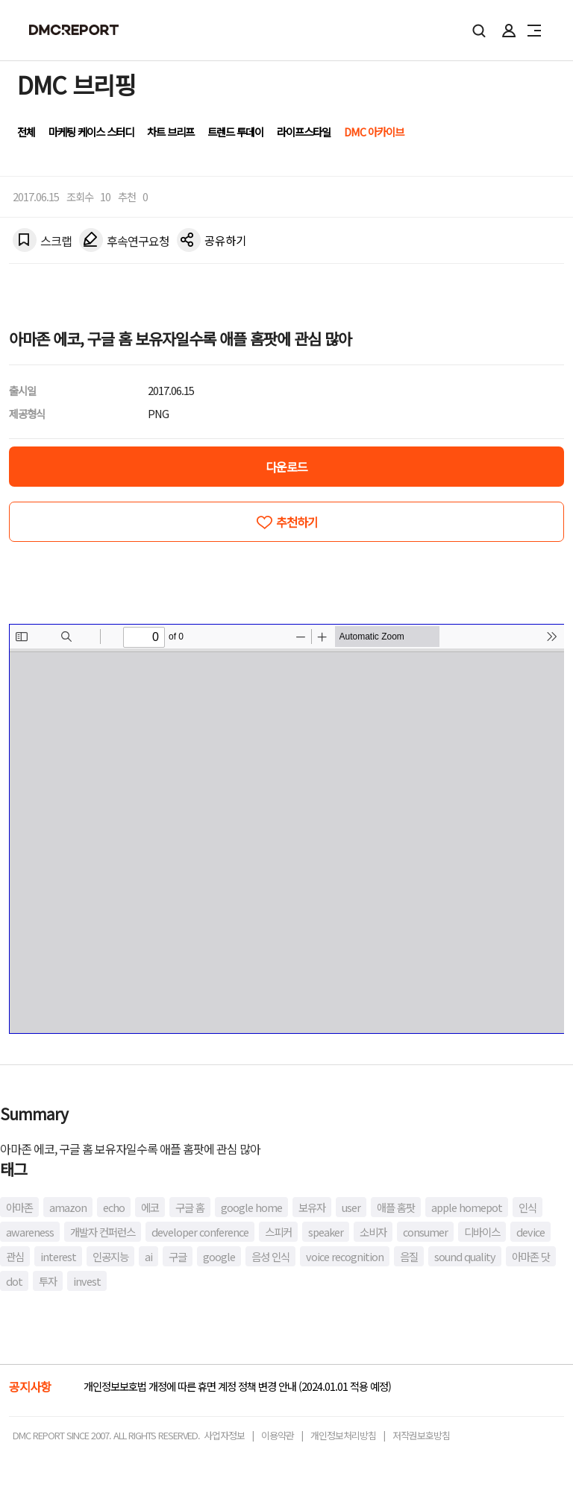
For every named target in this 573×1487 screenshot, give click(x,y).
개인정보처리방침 (343, 1435)
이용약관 (277, 1435)
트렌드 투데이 (235, 131)
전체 (26, 131)
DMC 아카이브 (374, 131)
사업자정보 (224, 1435)
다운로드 (286, 467)
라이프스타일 (304, 131)
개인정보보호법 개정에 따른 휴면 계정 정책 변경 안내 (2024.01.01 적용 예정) (237, 1386)
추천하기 (297, 522)
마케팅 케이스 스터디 (91, 131)
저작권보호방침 (421, 1435)
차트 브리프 (170, 131)
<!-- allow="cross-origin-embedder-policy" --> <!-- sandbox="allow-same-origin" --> (287, 829)
